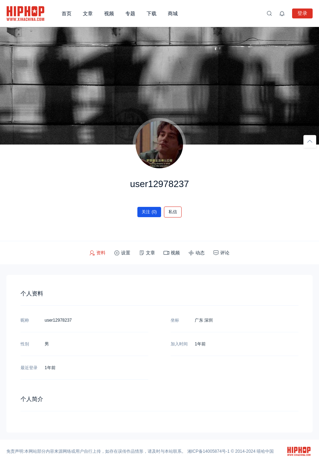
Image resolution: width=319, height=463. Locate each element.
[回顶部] (309, 141)
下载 (151, 13)
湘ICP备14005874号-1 (208, 451)
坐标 (175, 320)
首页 (67, 13)
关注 (149, 211)
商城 (173, 13)
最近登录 (29, 367)
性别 (25, 343)
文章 (88, 13)
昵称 (25, 320)
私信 (173, 211)
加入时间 (179, 343)
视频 (109, 13)
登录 (302, 13)
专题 (130, 13)
